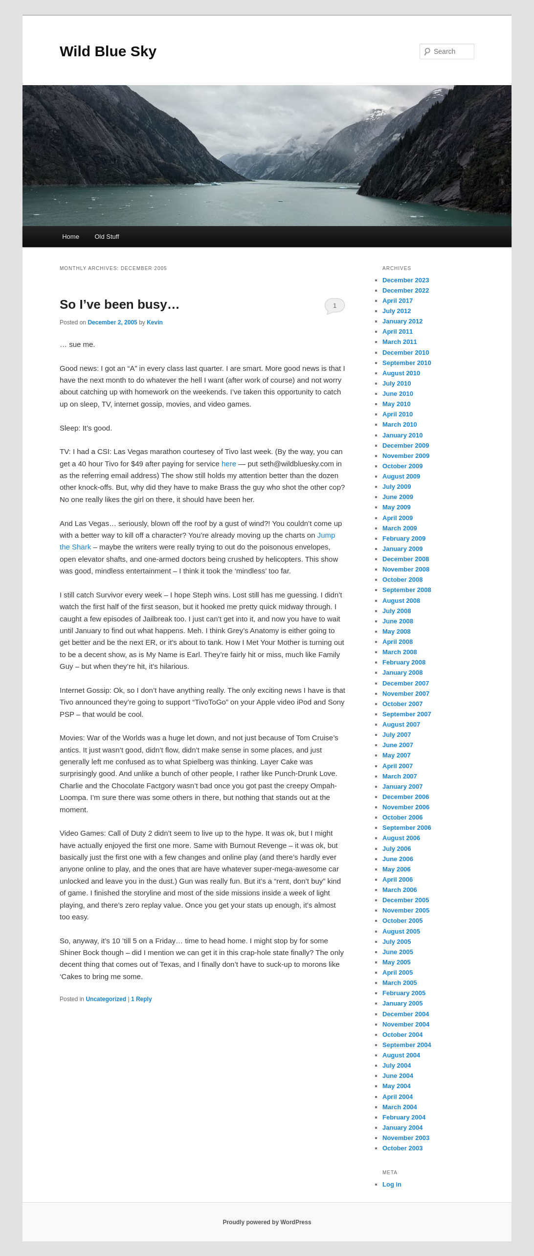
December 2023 (405, 280)
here (229, 463)
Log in (391, 1184)
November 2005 (405, 910)
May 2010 (396, 404)
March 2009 (399, 528)
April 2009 (397, 518)
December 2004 (405, 1014)
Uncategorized (106, 999)
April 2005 (397, 972)
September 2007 (406, 714)
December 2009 (405, 445)
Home (70, 236)
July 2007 (396, 734)
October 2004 (402, 1034)
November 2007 (405, 693)
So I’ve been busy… (120, 304)
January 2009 (402, 548)
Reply (141, 999)
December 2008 (405, 559)
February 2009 (403, 538)
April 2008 (397, 641)
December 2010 (405, 352)
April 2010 (397, 414)
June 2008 (397, 621)
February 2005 (403, 993)
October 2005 (402, 920)
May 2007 (396, 755)
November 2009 (405, 455)
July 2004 (396, 1065)
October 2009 (402, 466)
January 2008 (402, 672)
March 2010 (399, 424)
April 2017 (397, 300)
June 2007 (397, 745)
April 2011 (397, 331)
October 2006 (402, 817)
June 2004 (397, 1075)
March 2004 (399, 1107)
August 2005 (401, 931)
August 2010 (401, 373)
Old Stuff (106, 236)
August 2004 (401, 1055)
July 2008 (396, 611)
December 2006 (405, 796)
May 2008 (396, 631)
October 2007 (402, 704)
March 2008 (399, 652)
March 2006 (399, 889)
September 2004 (406, 1045)
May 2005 (396, 962)
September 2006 (406, 827)
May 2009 (396, 507)
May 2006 (396, 869)
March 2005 (399, 982)
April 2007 (397, 766)
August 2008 (401, 600)
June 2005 (397, 952)
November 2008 (405, 569)
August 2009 (401, 476)
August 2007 (401, 724)
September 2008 (406, 590)
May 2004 (396, 1086)
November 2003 (405, 1138)
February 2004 (403, 1117)
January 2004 (402, 1127)
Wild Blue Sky (108, 51)
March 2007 (399, 776)
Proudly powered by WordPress (266, 1222)
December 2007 (405, 683)
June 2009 (397, 497)
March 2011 (399, 341)
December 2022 (405, 290)
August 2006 (401, 838)
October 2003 (402, 1148)
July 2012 (396, 311)
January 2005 (402, 1003)
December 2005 (405, 900)
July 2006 (396, 848)
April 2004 (397, 1096)
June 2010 (397, 393)
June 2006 (397, 859)
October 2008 (402, 579)
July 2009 (396, 486)
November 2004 (405, 1024)
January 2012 (402, 321)
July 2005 (396, 941)
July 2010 (396, 383)
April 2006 (397, 879)
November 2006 (405, 807)
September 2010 (406, 362)
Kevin (155, 322)
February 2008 (403, 662)
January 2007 (402, 786)
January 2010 (402, 435)
